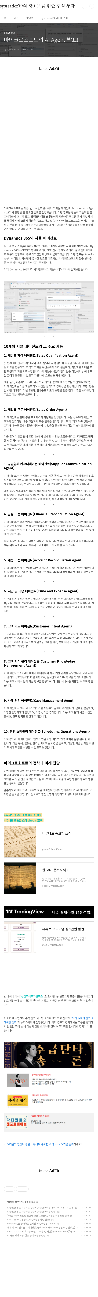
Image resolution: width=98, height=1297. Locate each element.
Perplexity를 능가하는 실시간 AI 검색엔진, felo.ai (31, 1268)
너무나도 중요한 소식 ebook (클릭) (24, 820)
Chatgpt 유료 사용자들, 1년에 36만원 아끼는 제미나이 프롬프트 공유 (40, 1252)
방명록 (29, 18)
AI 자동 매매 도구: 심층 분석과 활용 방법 (26, 1279)
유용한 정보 (13, 1246)
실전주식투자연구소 (32, 996)
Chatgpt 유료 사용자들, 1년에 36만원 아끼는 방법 (31, 1256)
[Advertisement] (49, 1203)
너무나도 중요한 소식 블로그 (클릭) (23, 815)
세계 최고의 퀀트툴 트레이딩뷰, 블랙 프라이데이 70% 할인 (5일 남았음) (41, 1271)
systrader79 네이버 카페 (54, 18)
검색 (84, 6)
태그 (16, 18)
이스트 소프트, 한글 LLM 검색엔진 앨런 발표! (28, 1264)
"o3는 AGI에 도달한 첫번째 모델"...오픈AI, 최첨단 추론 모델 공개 (38, 1260)
